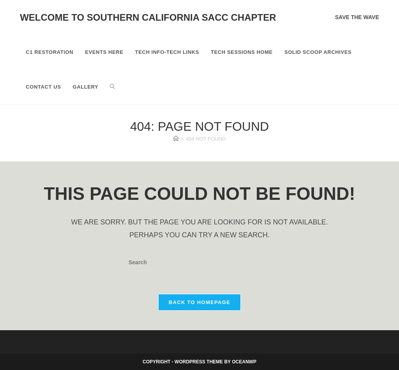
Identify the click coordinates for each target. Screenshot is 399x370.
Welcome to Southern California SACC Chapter (148, 17)
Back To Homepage (199, 302)
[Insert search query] (199, 262)
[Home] (175, 139)
